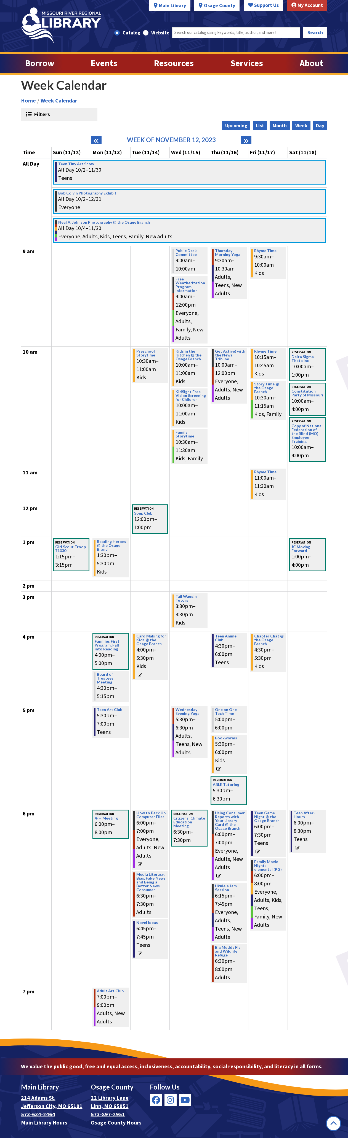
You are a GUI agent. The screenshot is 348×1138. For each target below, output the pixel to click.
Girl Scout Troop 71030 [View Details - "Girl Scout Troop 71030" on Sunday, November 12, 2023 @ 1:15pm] (70, 549)
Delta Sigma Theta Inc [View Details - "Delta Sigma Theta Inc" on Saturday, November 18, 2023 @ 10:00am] (302, 359)
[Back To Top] (333, 1123)
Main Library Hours (44, 1123)
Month (280, 125)
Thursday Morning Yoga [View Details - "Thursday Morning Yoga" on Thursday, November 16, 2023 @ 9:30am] (227, 252)
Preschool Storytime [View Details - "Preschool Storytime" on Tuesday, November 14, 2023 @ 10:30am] (145, 353)
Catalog (131, 32)
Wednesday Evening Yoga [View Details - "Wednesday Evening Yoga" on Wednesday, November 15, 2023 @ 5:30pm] (188, 711)
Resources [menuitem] (174, 63)
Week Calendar (59, 101)
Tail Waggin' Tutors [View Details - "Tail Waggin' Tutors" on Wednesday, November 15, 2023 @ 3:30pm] (187, 598)
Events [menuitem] (104, 63)
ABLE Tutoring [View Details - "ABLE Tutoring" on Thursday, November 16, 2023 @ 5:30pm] (226, 784)
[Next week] (246, 140)
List (260, 125)
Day (320, 125)
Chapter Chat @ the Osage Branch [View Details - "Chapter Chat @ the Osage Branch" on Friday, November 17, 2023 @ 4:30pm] (269, 640)
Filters (41, 114)
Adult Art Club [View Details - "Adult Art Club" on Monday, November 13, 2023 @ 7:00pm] (110, 991)
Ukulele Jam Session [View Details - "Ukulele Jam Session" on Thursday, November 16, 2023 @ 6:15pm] (226, 888)
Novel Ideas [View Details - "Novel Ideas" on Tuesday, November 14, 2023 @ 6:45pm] (147, 923)
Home (28, 101)
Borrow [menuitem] (39, 63)
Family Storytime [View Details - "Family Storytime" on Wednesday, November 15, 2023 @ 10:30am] (185, 434)
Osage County (219, 5)
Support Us (263, 5)
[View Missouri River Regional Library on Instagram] (170, 1100)
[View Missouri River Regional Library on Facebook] (156, 1100)
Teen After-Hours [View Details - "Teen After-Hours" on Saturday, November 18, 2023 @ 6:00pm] (304, 815)
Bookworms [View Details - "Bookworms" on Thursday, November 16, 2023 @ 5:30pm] (226, 738)
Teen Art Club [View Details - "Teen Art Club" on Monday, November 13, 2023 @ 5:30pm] (109, 710)
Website (160, 32)
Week (301, 125)
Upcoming (236, 125)
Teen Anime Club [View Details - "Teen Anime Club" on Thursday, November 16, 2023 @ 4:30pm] (226, 638)
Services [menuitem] (246, 63)
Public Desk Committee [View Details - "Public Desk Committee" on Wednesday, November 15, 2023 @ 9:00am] (186, 252)
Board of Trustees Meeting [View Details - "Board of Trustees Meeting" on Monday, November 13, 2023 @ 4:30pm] (105, 678)
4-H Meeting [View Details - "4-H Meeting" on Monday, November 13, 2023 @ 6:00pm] (106, 818)
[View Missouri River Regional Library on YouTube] (185, 1100)
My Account (307, 5)
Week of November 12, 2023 (171, 140)
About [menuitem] (311, 63)
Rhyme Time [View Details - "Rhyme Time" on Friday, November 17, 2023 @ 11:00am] (265, 472)
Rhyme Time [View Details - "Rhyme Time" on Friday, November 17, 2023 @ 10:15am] (265, 351)
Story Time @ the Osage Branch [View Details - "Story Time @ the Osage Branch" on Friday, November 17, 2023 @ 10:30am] (266, 388)
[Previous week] (96, 140)
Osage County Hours (116, 1123)
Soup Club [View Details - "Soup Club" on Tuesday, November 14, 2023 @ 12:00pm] (143, 513)
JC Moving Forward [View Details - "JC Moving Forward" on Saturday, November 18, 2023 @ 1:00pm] (300, 549)
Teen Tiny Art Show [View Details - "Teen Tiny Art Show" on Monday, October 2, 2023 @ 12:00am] (76, 164)
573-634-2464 (38, 1114)
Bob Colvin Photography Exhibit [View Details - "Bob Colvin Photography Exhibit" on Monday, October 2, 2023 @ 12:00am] (87, 193)
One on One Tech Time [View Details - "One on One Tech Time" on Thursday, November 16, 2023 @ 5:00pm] (226, 711)
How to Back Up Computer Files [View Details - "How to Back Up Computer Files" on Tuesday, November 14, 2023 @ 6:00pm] (151, 815)
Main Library (172, 5)
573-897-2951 (108, 1114)
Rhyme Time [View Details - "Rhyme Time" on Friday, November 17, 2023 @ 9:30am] (265, 251)
